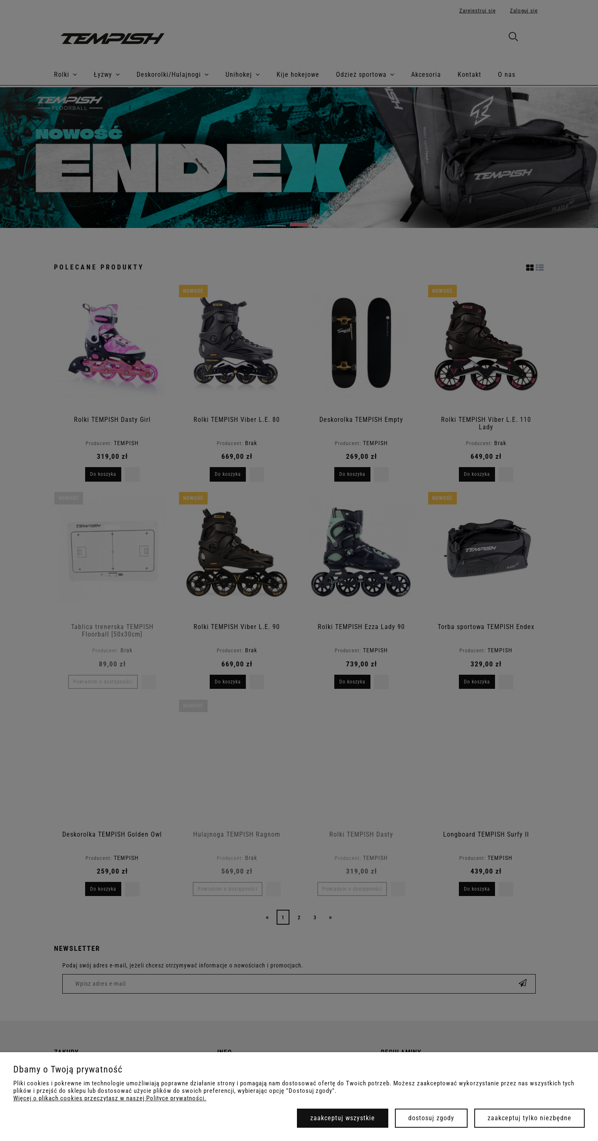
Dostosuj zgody (431, 1118)
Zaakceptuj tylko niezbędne (529, 1118)
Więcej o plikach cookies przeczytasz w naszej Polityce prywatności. (109, 1098)
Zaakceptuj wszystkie (342, 1118)
